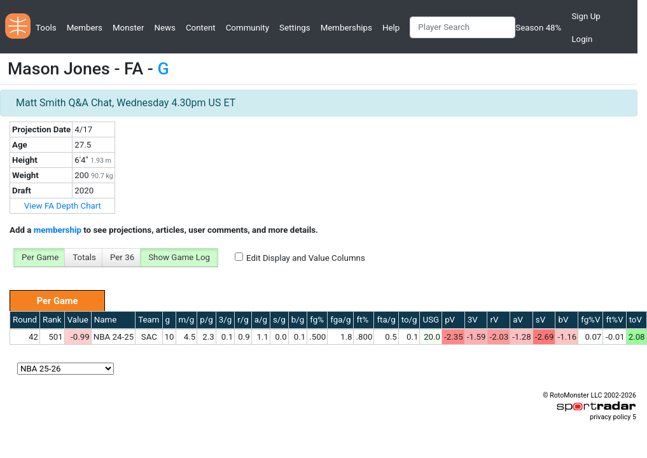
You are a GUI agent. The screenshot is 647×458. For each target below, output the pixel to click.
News (164, 27)
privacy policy (610, 417)
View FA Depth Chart (62, 206)
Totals (84, 257)
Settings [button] (294, 27)
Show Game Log (179, 257)
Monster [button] (128, 27)
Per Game (40, 257)
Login (581, 39)
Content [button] (201, 27)
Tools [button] (46, 27)
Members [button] (84, 27)
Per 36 (122, 257)
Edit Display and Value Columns (305, 258)
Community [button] (247, 27)
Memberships (346, 27)
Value (77, 319)
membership (57, 230)
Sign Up (585, 16)
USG (430, 319)
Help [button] (391, 27)
